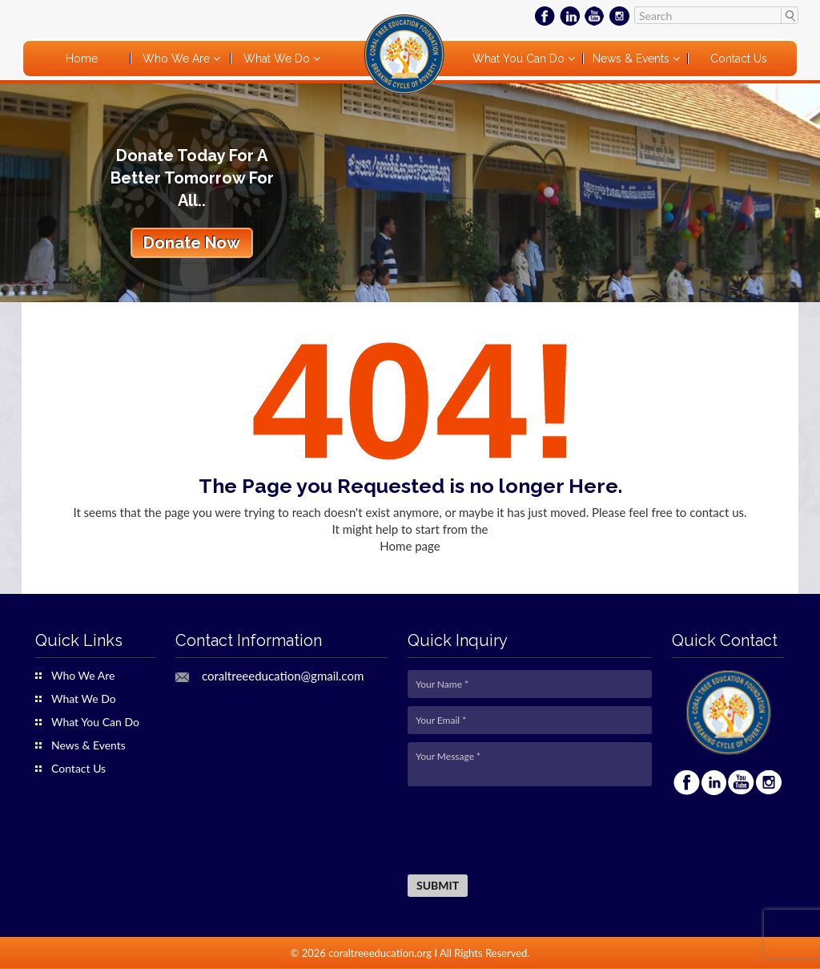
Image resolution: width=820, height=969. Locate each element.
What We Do (278, 58)
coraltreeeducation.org (380, 953)
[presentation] (529, 831)
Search (789, 15)
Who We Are (178, 58)
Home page (410, 546)
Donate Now (191, 242)
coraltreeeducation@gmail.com (283, 676)
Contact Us (738, 58)
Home (82, 58)
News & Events (633, 58)
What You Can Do (520, 58)
